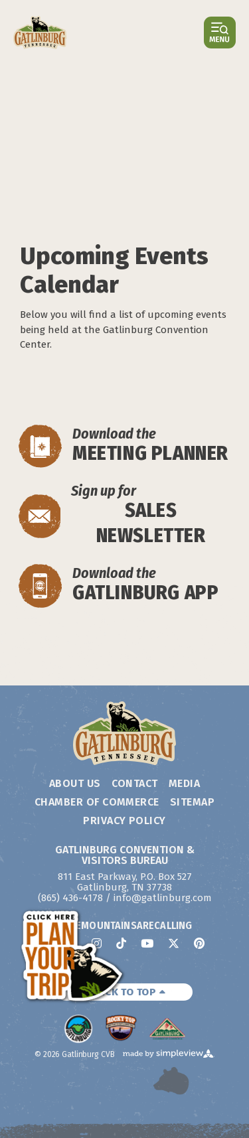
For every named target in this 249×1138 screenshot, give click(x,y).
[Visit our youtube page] (147, 943)
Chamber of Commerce (97, 802)
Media (184, 783)
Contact (135, 783)
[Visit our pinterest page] (199, 943)
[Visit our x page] (173, 943)
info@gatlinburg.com (163, 898)
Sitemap (192, 802)
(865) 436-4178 (70, 898)
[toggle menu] (220, 32)
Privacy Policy (124, 820)
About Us (75, 783)
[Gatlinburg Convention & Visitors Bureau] (40, 32)
